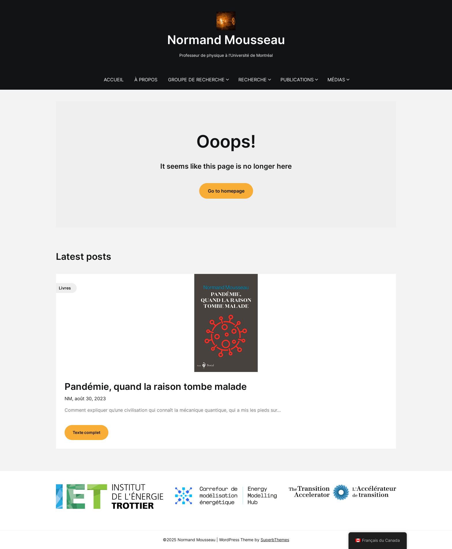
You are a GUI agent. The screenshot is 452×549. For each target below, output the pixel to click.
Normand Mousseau (226, 39)
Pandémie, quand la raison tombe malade (156, 386)
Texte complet (86, 432)
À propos (145, 79)
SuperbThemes (275, 539)
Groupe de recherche (196, 79)
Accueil (114, 79)
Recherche (252, 79)
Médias (336, 79)
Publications (297, 79)
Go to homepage (226, 191)
